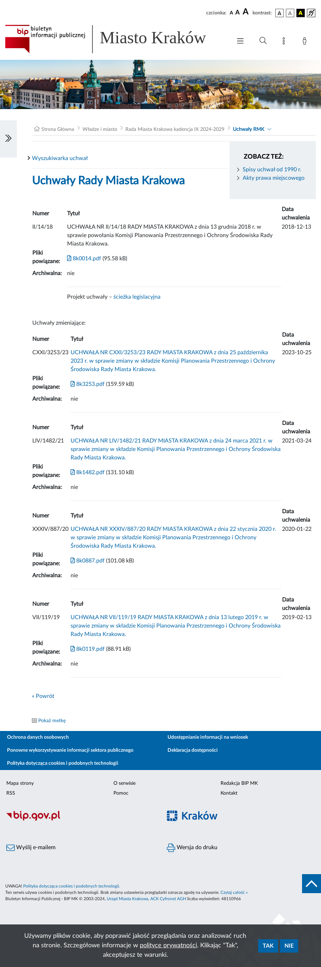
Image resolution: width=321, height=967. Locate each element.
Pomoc (121, 793)
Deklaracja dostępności (193, 750)
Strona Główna (57, 129)
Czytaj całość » (234, 892)
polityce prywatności (168, 945)
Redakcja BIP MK (239, 783)
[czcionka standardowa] (231, 12)
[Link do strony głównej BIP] (114, 39)
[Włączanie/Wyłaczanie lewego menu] (8, 139)
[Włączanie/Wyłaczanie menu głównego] (240, 41)
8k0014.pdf (84, 258)
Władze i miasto (100, 129)
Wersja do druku (192, 848)
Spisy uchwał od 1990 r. (272, 169)
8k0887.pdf (88, 561)
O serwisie (124, 783)
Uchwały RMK (248, 129)
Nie (289, 946)
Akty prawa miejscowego (273, 178)
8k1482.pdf (88, 472)
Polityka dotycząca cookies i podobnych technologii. (71, 886)
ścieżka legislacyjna (136, 297)
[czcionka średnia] (238, 13)
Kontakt (229, 793)
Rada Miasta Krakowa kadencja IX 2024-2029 (174, 129)
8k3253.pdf (88, 384)
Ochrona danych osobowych (38, 737)
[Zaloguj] (306, 42)
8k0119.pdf (88, 649)
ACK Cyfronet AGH (168, 899)
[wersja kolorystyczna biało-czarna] (290, 13)
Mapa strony (20, 783)
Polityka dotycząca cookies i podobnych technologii (62, 763)
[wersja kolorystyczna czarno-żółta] (300, 13)
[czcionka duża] (246, 12)
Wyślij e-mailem (30, 848)
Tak (268, 946)
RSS (10, 793)
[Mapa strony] (285, 42)
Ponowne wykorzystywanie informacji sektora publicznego (70, 750)
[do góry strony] (311, 883)
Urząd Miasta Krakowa (127, 899)
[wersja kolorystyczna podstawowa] (279, 13)
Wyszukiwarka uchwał (60, 158)
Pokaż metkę (52, 720)
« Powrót (43, 696)
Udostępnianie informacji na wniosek (208, 737)
